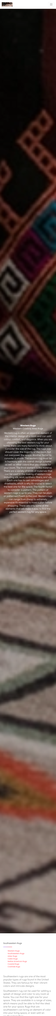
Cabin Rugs (13, 958)
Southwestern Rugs (16, 953)
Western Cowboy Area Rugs (28, 428)
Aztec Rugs (12, 956)
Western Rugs (14, 951)
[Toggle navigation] (51, 4)
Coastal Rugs (13, 964)
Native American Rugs (17, 961)
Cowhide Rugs (14, 966)
